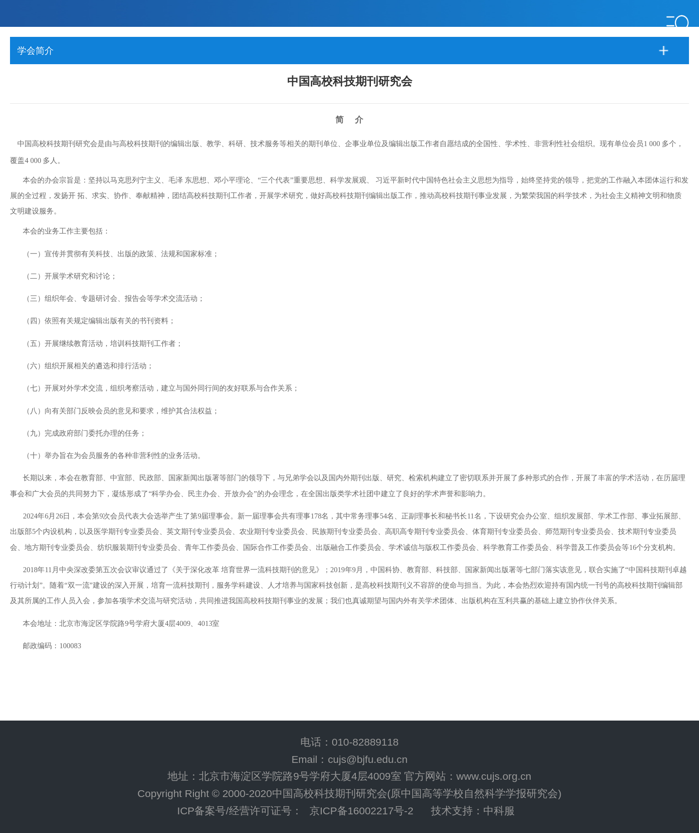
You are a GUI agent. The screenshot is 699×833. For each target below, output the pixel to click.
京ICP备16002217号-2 (361, 811)
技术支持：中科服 (473, 811)
